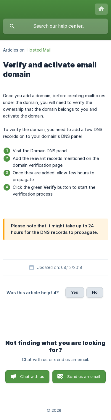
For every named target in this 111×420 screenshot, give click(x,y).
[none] (101, 9)
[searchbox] (55, 26)
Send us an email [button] (83, 376)
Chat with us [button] (32, 376)
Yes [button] (74, 292)
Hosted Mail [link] (39, 49)
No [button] (94, 292)
